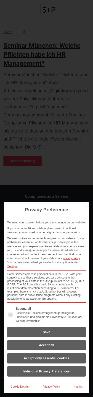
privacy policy (71, 258)
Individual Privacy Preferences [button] (46, 371)
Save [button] (46, 332)
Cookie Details (20, 386)
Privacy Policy (51, 386)
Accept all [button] (46, 345)
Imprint (78, 386)
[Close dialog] (85, 206)
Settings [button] (12, 266)
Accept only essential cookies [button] (46, 358)
